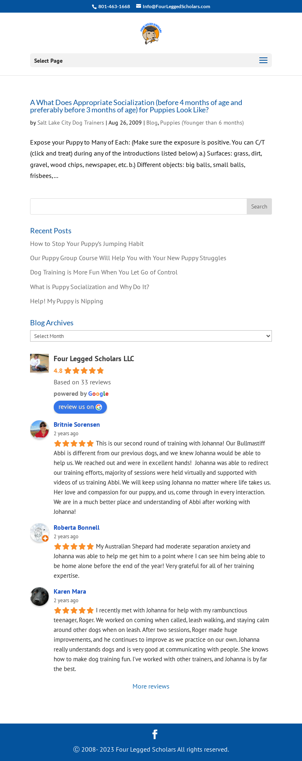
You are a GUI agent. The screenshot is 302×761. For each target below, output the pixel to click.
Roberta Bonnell (77, 527)
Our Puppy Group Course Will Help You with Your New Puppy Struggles (128, 258)
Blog (152, 122)
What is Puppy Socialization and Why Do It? (89, 287)
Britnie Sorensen (77, 424)
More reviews (151, 686)
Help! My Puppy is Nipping (66, 301)
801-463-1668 (114, 6)
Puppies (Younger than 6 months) (202, 122)
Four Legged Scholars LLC (94, 358)
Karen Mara (70, 591)
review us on (80, 406)
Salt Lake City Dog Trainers (70, 122)
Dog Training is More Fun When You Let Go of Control (104, 272)
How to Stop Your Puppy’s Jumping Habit (86, 243)
